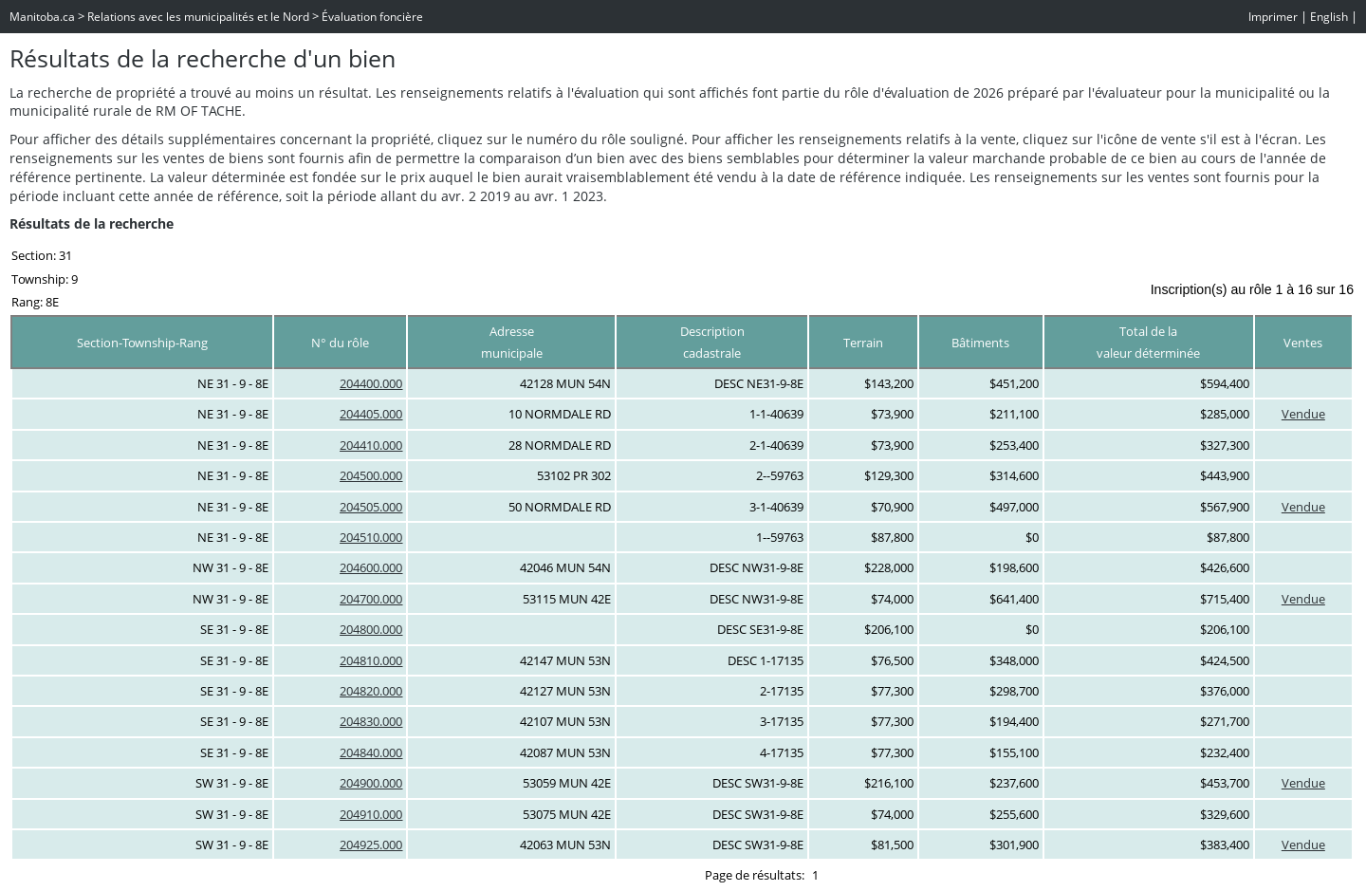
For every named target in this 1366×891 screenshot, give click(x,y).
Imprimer (1273, 16)
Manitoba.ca (42, 16)
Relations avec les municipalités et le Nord (198, 16)
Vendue (1303, 413)
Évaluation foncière (372, 16)
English (1329, 16)
